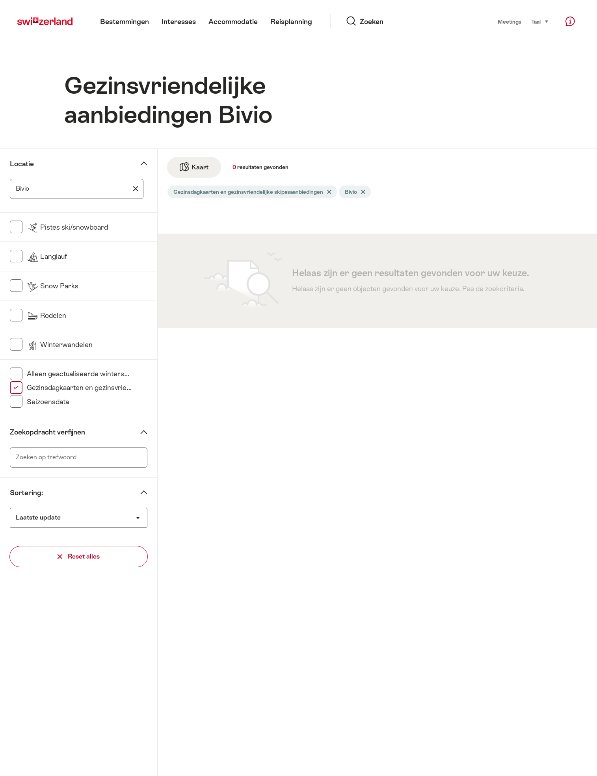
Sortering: (26, 493)
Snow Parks (52, 286)
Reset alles (79, 556)
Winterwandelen (60, 345)
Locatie (22, 164)
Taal (540, 21)
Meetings (509, 22)
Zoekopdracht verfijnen (47, 432)
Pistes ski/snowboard (67, 227)
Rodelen (46, 315)
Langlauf (47, 256)
